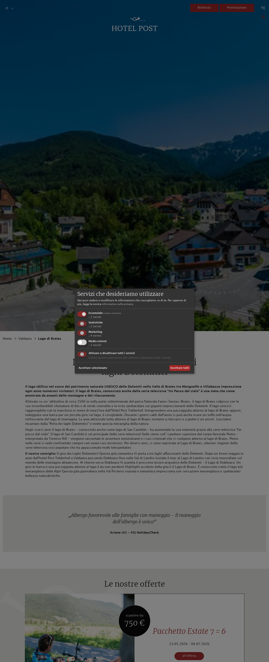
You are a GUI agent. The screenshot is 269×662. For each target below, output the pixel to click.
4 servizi (95, 335)
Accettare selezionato (92, 368)
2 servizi (95, 317)
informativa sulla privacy (117, 304)
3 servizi (95, 345)
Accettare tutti (179, 368)
